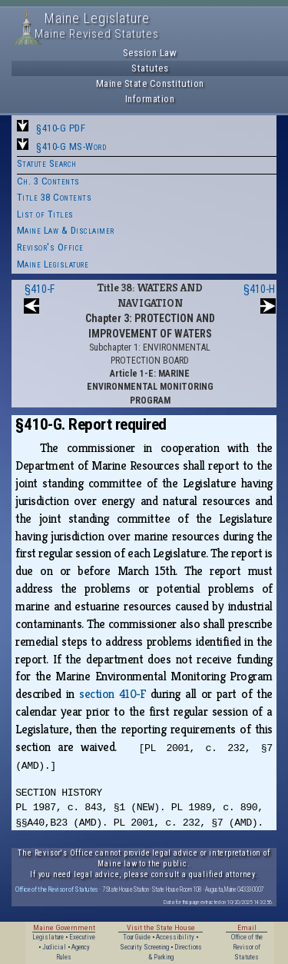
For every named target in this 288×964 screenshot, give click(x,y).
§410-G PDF (60, 128)
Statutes (149, 68)
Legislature (48, 937)
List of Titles (45, 214)
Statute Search (47, 163)
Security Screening (144, 947)
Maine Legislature (53, 264)
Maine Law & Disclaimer (65, 230)
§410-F (40, 289)
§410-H (259, 289)
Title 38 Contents (54, 197)
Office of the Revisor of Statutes (56, 889)
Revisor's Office (50, 247)
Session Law (150, 52)
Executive (82, 937)
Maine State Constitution (150, 83)
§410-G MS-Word (71, 146)
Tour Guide (137, 937)
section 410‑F (112, 694)
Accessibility (175, 937)
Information (150, 99)
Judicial (54, 947)
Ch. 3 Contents (48, 181)
